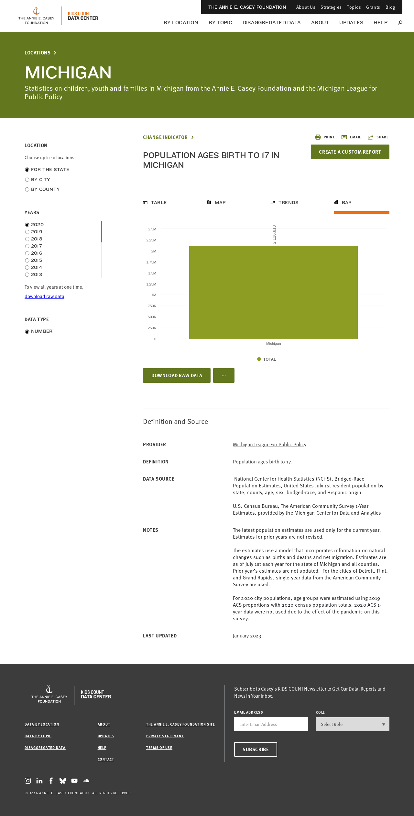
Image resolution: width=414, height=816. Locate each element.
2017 (36, 246)
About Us (305, 7)
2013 (36, 274)
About (320, 22)
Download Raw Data (176, 375)
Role (320, 712)
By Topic (220, 22)
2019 (36, 232)
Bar (347, 202)
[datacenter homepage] (83, 15)
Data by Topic (38, 735)
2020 (37, 224)
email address (248, 712)
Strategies (331, 7)
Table (159, 202)
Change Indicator (165, 137)
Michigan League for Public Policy (269, 444)
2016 (36, 253)
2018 (36, 239)
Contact (106, 759)
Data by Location (42, 724)
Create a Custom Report (350, 151)
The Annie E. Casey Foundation (247, 7)
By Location (181, 22)
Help (380, 22)
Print (324, 137)
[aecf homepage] (36, 16)
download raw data (44, 296)
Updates (351, 22)
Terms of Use (159, 747)
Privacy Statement (165, 735)
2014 (36, 267)
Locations (37, 52)
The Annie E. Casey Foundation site (180, 724)
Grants (373, 7)
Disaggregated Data (272, 22)
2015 (36, 260)
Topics (354, 7)
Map (220, 202)
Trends (288, 202)
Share (378, 137)
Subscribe (256, 749)
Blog (390, 7)
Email (351, 137)
